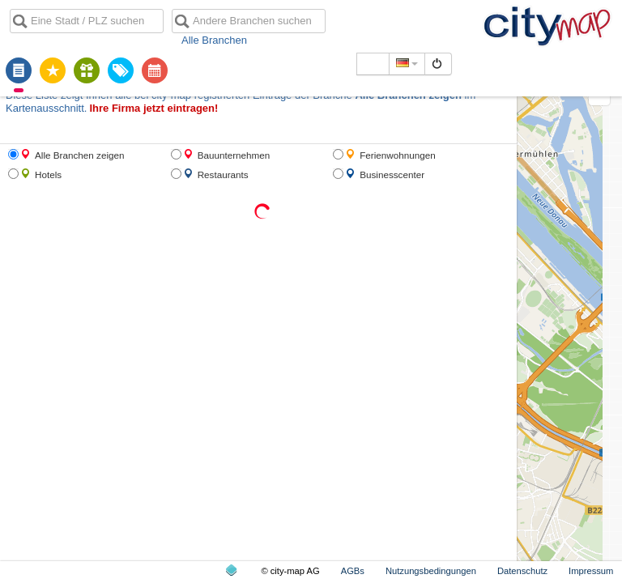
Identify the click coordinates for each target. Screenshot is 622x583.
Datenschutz (522, 571)
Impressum (591, 571)
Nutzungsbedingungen (431, 571)
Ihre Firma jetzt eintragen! (153, 108)
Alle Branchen (214, 40)
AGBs (352, 571)
